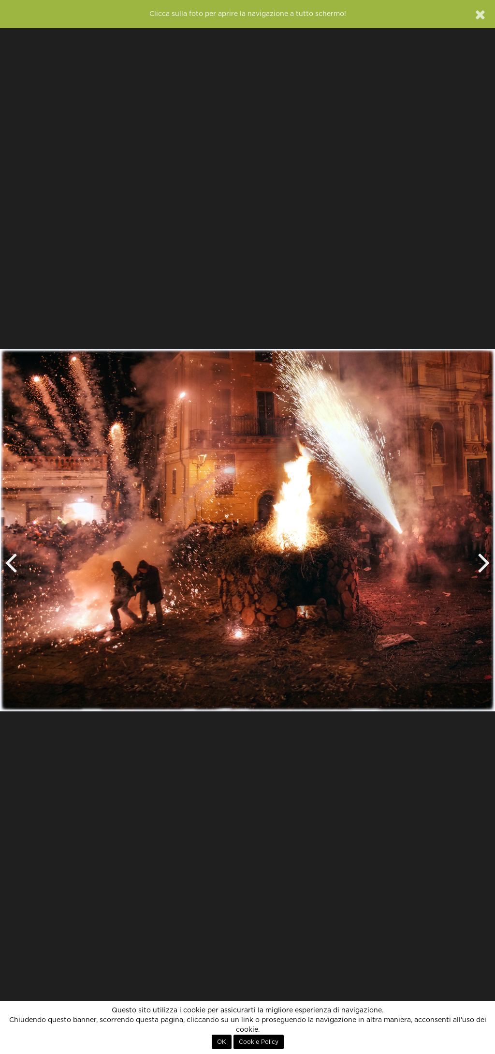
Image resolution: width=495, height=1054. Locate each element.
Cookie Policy (258, 1042)
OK (221, 1042)
